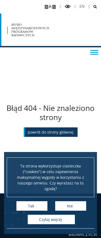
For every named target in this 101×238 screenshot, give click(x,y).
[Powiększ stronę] (46, 7)
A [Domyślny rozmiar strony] (50, 6)
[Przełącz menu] (94, 52)
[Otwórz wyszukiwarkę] (93, 7)
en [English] (82, 6)
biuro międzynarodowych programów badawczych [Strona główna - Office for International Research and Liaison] (30, 30)
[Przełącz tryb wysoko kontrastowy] (68, 6)
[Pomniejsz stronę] (54, 7)
